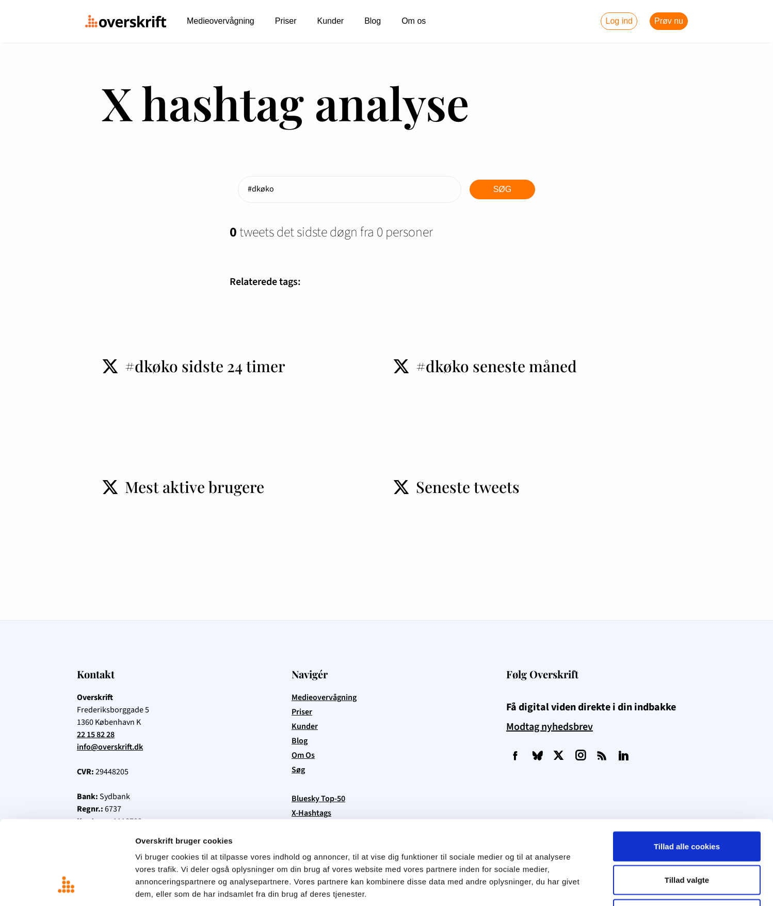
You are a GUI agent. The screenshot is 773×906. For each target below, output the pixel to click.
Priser (286, 21)
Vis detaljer (536, 885)
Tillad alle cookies (687, 770)
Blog (372, 21)
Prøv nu (668, 21)
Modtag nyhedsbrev (549, 727)
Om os (413, 21)
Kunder (330, 21)
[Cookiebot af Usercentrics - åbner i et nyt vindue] (67, 886)
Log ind (619, 21)
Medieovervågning (220, 21)
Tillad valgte (687, 804)
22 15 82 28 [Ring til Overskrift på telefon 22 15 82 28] (96, 734)
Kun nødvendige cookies (687, 838)
